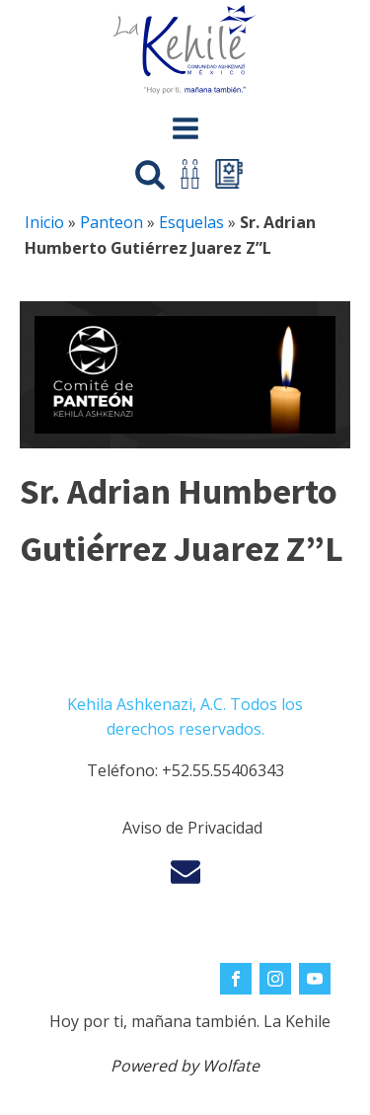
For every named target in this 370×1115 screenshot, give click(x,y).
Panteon (111, 222)
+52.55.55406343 (223, 770)
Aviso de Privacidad (192, 827)
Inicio (44, 222)
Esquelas (191, 222)
